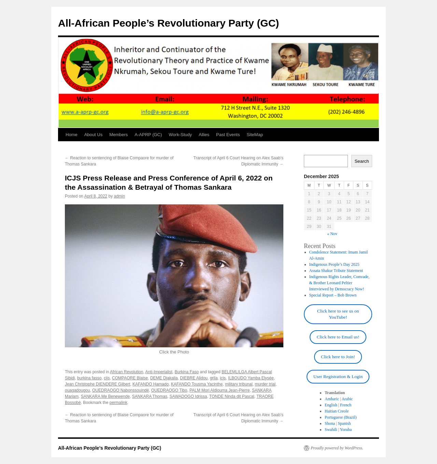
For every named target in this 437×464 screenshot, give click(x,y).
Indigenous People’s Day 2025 (334, 264)
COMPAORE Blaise (130, 378)
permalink (118, 402)
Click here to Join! (338, 356)
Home (71, 134)
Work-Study (180, 134)
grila (214, 378)
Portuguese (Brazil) (341, 417)
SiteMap (254, 134)
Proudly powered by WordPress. (337, 448)
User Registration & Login (338, 376)
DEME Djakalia (164, 378)
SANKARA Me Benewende (105, 396)
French (345, 405)
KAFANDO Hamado (150, 384)
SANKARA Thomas (149, 396)
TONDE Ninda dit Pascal (231, 396)
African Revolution (126, 371)
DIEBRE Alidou (194, 378)
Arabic (347, 398)
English (331, 405)
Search (361, 161)
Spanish (344, 423)
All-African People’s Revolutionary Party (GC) (168, 23)
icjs (223, 378)
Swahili (331, 429)
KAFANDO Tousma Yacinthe (197, 384)
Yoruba (346, 429)
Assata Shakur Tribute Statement (336, 270)
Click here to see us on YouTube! (338, 314)
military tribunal (239, 384)
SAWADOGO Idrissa (188, 396)
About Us (93, 134)
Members (118, 134)
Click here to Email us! (337, 336)
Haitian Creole (337, 411)
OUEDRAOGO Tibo (169, 390)
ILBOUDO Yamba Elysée (251, 378)
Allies (204, 134)
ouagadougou (77, 390)
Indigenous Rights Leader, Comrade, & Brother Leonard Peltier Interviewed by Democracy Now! (339, 282)
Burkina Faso (187, 371)
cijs (107, 378)
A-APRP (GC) (148, 134)
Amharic (332, 398)
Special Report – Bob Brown (333, 295)
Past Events (228, 134)
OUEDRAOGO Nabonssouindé (120, 390)
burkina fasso (89, 378)
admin (119, 196)
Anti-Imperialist (158, 371)
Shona (330, 423)
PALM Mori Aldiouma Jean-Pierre (219, 390)
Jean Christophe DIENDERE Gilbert (97, 384)
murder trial (265, 384)
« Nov (332, 233)
